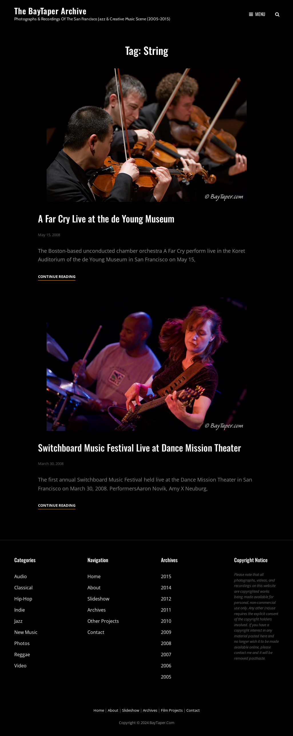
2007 (166, 654)
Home (94, 576)
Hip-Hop (23, 599)
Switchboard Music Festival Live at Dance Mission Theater (139, 459)
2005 (166, 677)
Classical (23, 587)
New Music (25, 632)
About (94, 587)
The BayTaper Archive (50, 11)
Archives (96, 610)
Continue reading (56, 276)
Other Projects (103, 621)
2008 (166, 643)
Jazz (18, 621)
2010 (166, 621)
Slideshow (98, 599)
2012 (166, 599)
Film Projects (172, 710)
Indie (19, 610)
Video (20, 666)
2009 (166, 632)
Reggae (22, 654)
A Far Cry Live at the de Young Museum (106, 218)
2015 (166, 576)
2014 (166, 587)
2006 (166, 666)
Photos (22, 643)
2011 (166, 610)
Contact (95, 632)
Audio (20, 576)
